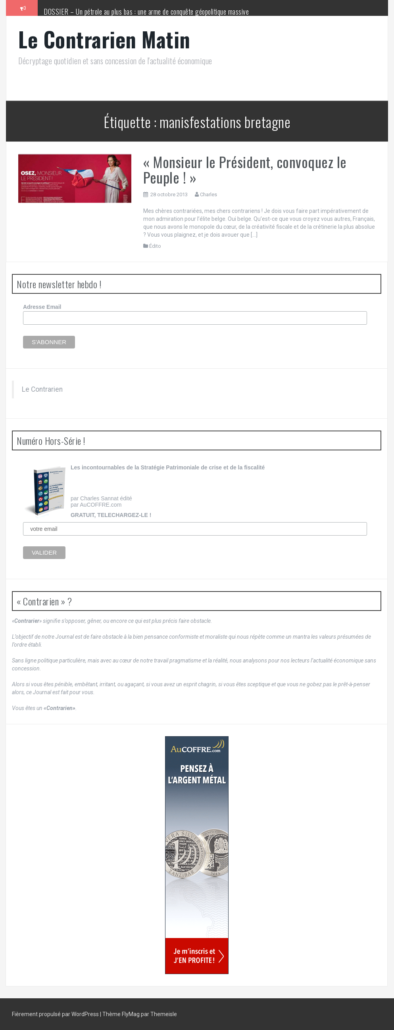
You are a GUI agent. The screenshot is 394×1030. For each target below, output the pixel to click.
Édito (155, 246)
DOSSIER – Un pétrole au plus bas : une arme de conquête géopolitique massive (146, 11)
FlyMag (131, 1014)
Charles (208, 194)
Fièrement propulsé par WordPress (56, 1014)
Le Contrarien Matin (104, 39)
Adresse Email (42, 307)
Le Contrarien (42, 389)
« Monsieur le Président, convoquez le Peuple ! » (245, 169)
